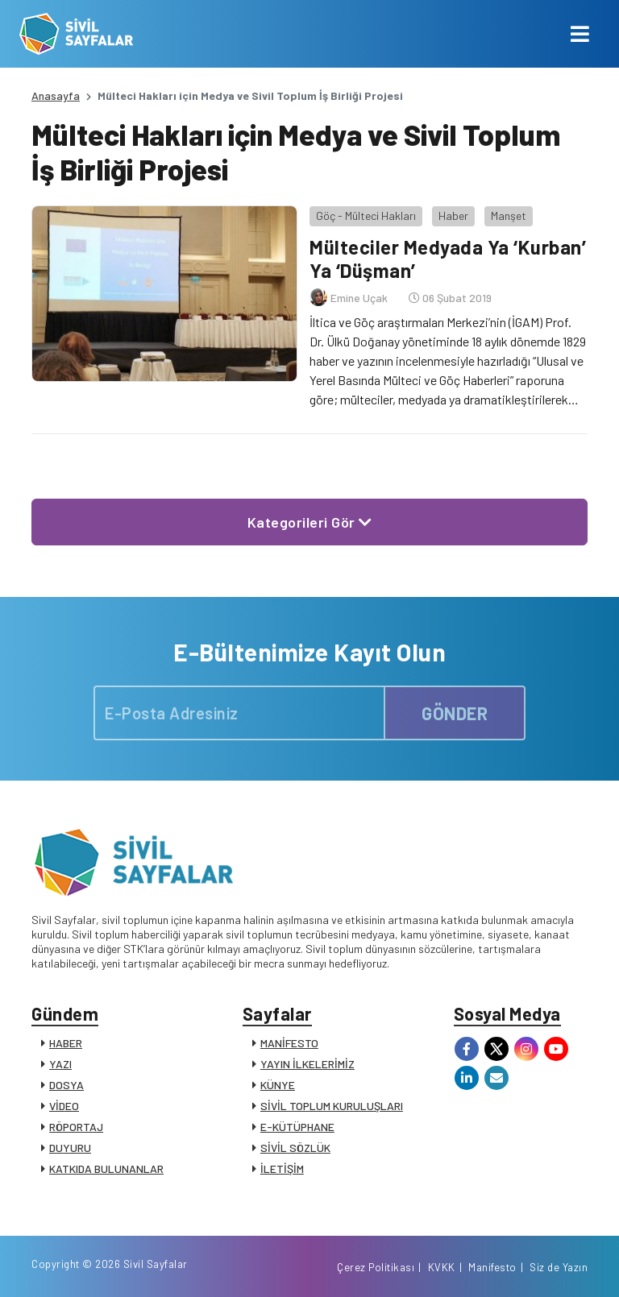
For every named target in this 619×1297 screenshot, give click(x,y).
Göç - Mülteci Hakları (366, 215)
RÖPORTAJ (76, 1126)
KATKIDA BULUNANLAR (106, 1168)
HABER (65, 1043)
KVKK (441, 1267)
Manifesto (492, 1267)
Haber (453, 215)
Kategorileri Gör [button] (309, 522)
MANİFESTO (289, 1043)
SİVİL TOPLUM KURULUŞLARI (331, 1106)
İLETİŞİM (282, 1168)
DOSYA (66, 1085)
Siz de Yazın (559, 1267)
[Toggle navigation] (580, 33)
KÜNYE (277, 1085)
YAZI (60, 1064)
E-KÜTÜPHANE (297, 1126)
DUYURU (70, 1147)
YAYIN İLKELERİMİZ (307, 1064)
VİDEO (64, 1106)
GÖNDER (455, 712)
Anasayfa (55, 95)
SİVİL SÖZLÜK (295, 1147)
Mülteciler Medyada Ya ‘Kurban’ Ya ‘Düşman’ (448, 258)
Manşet (508, 215)
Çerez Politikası (375, 1267)
